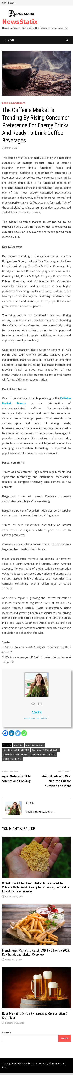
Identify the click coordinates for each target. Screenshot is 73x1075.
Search (6, 1032)
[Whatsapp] (24, 733)
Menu (9, 40)
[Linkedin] (11, 733)
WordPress (55, 1063)
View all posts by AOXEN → (40, 811)
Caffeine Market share (15, 754)
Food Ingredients (12, 758)
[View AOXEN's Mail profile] (40, 704)
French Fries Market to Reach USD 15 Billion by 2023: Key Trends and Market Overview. (36, 952)
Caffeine (18, 745)
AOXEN (36, 713)
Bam (4, 1067)
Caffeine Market (34, 745)
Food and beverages (13, 103)
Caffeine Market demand (16, 749)
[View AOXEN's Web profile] (33, 704)
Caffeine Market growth (45, 749)
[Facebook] (5, 733)
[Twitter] (18, 733)
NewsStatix (20, 21)
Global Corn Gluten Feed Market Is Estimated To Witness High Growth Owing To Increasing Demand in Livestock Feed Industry (35, 887)
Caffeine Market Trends (43, 754)
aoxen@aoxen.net (31, 718)
